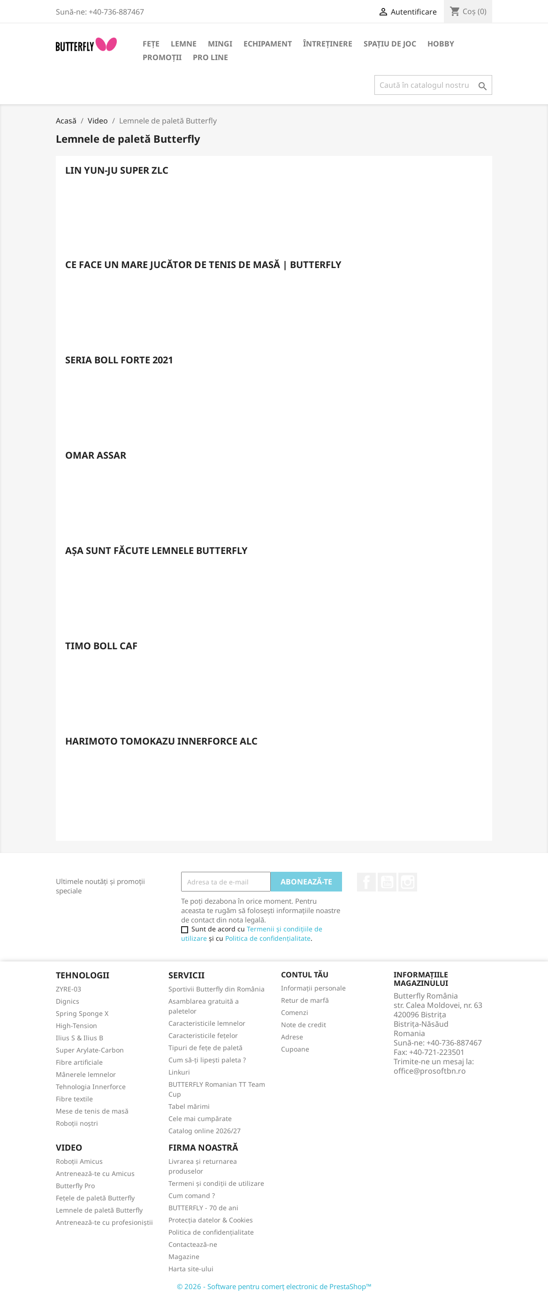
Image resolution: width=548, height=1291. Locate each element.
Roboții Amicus (79, 1161)
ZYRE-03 (68, 988)
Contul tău (304, 974)
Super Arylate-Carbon (90, 1049)
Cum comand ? (191, 1195)
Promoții (162, 57)
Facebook (366, 882)
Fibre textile (74, 1098)
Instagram (407, 882)
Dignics (67, 1001)
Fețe (151, 43)
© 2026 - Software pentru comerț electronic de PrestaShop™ (274, 1286)
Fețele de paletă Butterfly (95, 1197)
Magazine (183, 1256)
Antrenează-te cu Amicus (95, 1173)
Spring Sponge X (82, 1013)
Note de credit (303, 1024)
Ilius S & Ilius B (79, 1037)
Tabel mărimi (189, 1106)
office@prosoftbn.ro (430, 1071)
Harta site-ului (190, 1268)
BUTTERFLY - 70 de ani (203, 1207)
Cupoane (295, 1049)
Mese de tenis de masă (92, 1111)
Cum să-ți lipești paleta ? (207, 1059)
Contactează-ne (192, 1244)
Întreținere (327, 43)
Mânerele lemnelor (86, 1074)
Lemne (184, 43)
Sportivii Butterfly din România (216, 988)
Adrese (292, 1036)
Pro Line (210, 57)
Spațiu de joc (390, 43)
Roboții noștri (77, 1123)
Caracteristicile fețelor (203, 1035)
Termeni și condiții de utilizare (216, 1183)
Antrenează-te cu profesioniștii (104, 1222)
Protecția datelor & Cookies (210, 1219)
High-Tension (76, 1025)
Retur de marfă (305, 1000)
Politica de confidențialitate (268, 938)
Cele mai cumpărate (200, 1118)
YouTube (387, 882)
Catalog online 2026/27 (204, 1130)
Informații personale (313, 988)
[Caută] (433, 85)
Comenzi (294, 1012)
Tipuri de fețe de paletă (205, 1047)
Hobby (440, 43)
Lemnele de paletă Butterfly (99, 1210)
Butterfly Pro (75, 1185)
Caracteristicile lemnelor (206, 1023)
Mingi (220, 43)
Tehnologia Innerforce (91, 1086)
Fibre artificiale (79, 1062)
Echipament (268, 43)
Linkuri (179, 1072)
